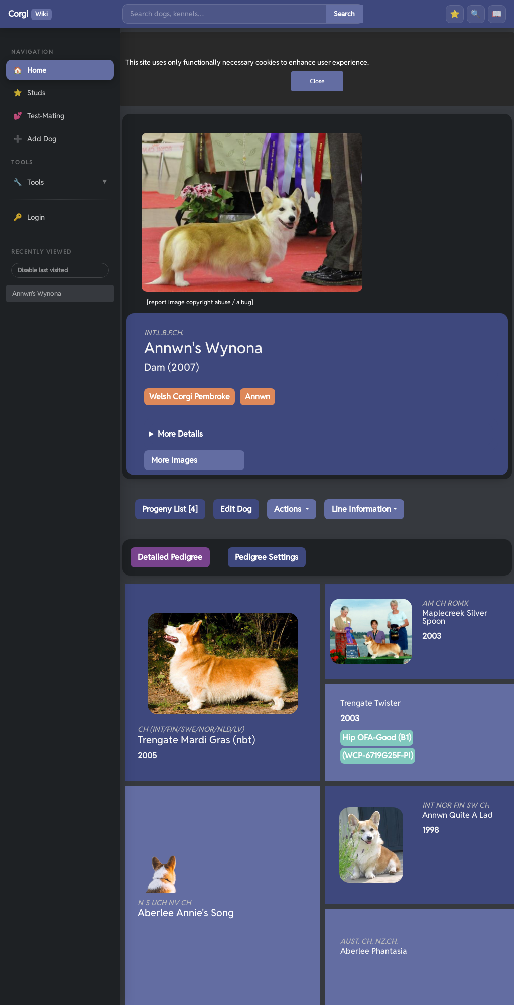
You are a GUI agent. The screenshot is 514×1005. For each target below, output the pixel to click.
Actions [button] (288, 509)
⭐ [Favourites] (455, 14)
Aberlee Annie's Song (206, 908)
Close (317, 81)
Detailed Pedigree (170, 557)
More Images (174, 460)
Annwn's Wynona (36, 293)
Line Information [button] (361, 509)
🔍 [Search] (476, 14)
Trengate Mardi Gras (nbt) (206, 735)
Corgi (30, 14)
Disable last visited (43, 270)
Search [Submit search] (344, 13)
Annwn (257, 396)
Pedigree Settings (266, 557)
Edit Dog (235, 509)
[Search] (224, 14)
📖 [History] (497, 14)
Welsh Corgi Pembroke (189, 396)
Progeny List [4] (170, 509)
